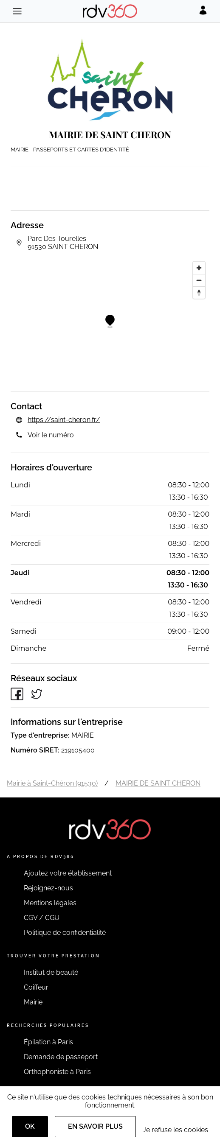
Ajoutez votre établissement (68, 873)
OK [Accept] (30, 1126)
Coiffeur (36, 987)
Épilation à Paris (48, 1042)
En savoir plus (95, 1126)
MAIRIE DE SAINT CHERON (158, 783)
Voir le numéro (51, 435)
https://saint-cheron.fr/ (64, 420)
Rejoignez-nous (48, 888)
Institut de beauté (51, 972)
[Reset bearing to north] (199, 292)
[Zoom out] (199, 280)
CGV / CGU (41, 918)
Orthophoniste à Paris (57, 1072)
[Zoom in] (199, 268)
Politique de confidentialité (65, 933)
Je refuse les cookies (175, 1130)
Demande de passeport (61, 1057)
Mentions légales (50, 903)
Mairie (33, 1002)
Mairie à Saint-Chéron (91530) (52, 783)
